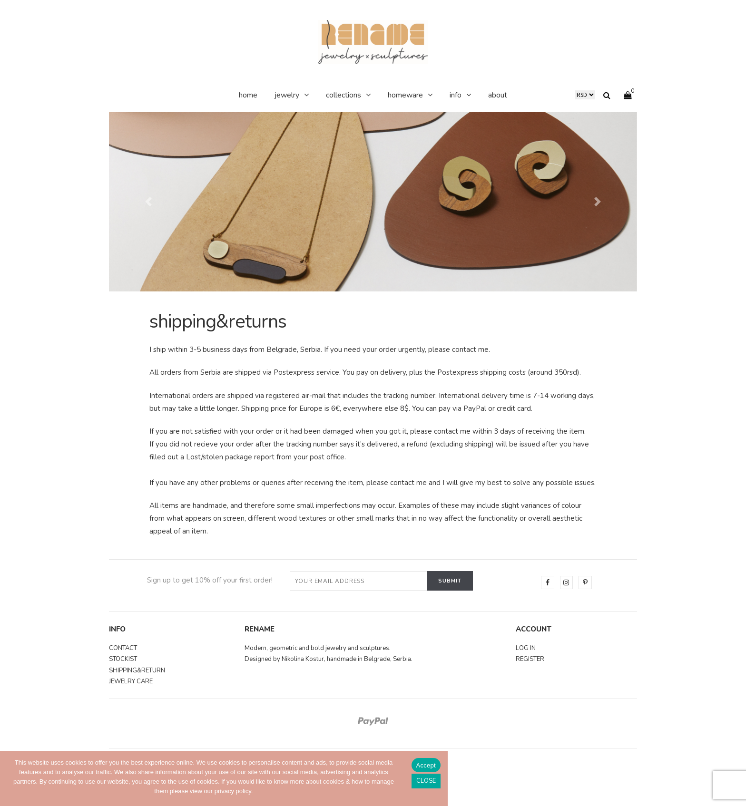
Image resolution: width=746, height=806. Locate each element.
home (248, 95)
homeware (405, 95)
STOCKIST (123, 658)
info (455, 95)
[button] (148, 201)
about (497, 95)
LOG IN (526, 647)
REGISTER (530, 658)
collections (343, 95)
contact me (470, 349)
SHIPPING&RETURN (137, 670)
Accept (426, 765)
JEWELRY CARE (131, 681)
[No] (426, 781)
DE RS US (585, 94)
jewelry (287, 95)
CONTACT (123, 647)
